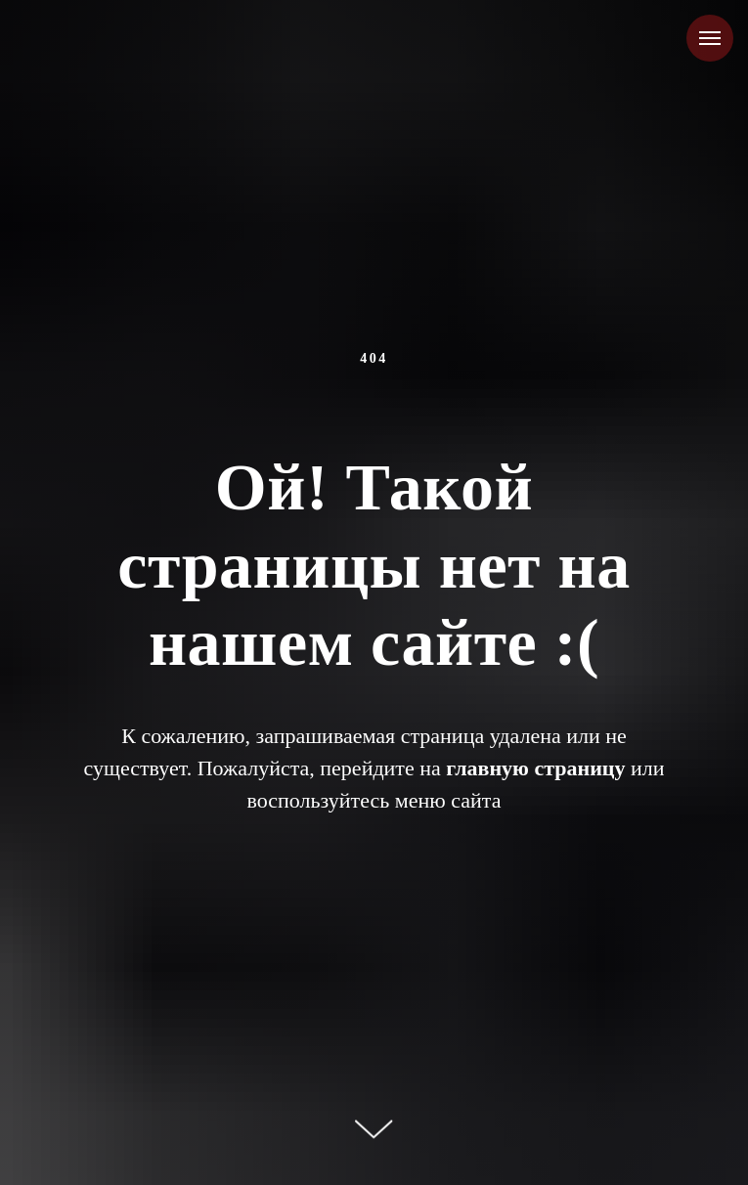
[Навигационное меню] (710, 38)
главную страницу (535, 768)
